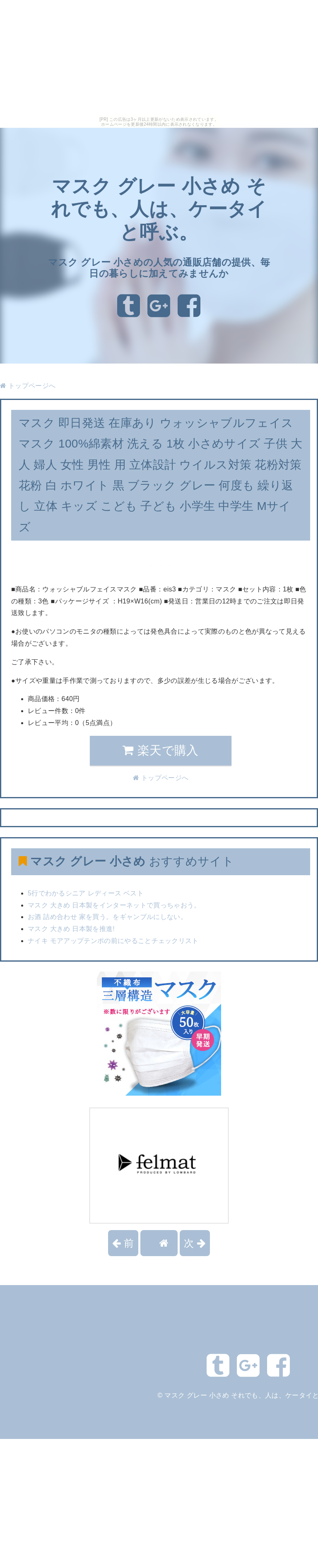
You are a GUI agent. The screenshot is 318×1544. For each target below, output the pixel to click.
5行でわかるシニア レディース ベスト (86, 893)
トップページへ (27, 385)
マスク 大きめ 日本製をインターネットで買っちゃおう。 (114, 905)
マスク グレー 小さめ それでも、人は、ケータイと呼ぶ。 (159, 209)
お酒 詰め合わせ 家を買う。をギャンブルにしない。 (107, 916)
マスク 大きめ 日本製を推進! (71, 928)
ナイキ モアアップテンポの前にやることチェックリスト (113, 940)
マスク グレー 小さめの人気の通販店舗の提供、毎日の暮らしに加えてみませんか (159, 267)
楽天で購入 (160, 750)
